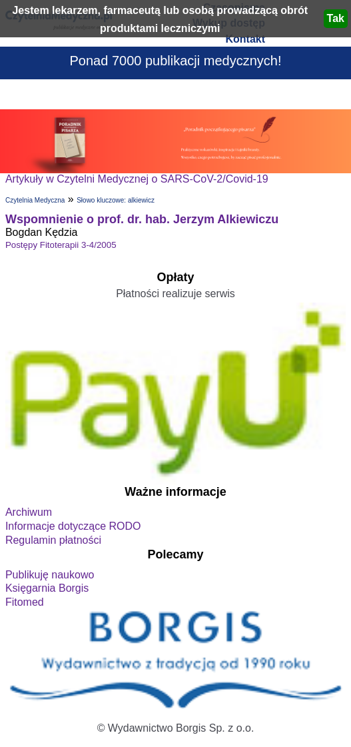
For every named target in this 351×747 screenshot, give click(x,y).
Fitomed (24, 602)
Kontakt (245, 39)
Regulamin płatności (53, 540)
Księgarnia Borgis (47, 588)
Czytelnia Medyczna (35, 200)
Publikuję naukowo (49, 574)
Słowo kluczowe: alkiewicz (116, 200)
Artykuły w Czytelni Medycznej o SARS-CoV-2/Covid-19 (136, 179)
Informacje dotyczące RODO (73, 526)
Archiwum (28, 512)
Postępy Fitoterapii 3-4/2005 (61, 245)
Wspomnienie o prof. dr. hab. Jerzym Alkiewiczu (141, 219)
